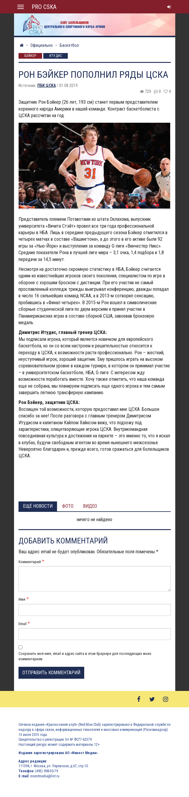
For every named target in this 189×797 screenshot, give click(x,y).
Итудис (55, 56)
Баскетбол (69, 45)
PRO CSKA (44, 6)
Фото (67, 506)
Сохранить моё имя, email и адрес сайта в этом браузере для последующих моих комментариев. (85, 656)
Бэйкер (30, 56)
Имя (22, 599)
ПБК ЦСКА (46, 85)
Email (23, 624)
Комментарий (30, 562)
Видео (90, 506)
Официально (41, 45)
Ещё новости (38, 506)
